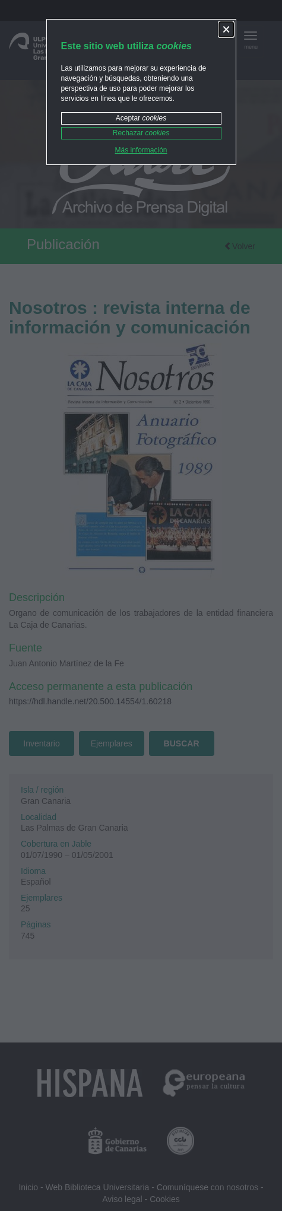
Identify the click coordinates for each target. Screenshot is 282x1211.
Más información (141, 150)
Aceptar (141, 118)
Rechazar (141, 133)
